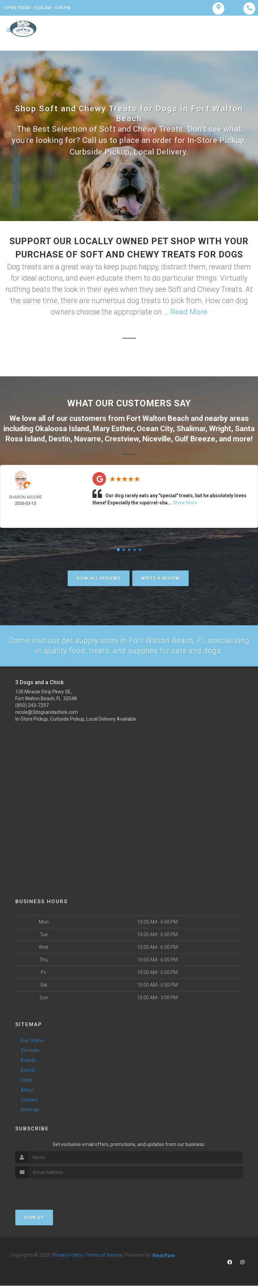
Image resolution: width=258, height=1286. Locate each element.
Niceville (156, 438)
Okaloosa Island (62, 429)
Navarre (87, 438)
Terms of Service (104, 1255)
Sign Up (34, 1217)
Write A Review (160, 578)
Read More (188, 313)
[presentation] (51, 1191)
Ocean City (155, 429)
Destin (59, 438)
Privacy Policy (68, 1255)
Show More (185, 502)
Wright (220, 429)
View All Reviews (98, 578)
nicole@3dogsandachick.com (46, 712)
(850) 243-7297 (32, 705)
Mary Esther (113, 429)
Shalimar (190, 429)
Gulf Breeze (195, 438)
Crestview (122, 438)
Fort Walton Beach (157, 419)
